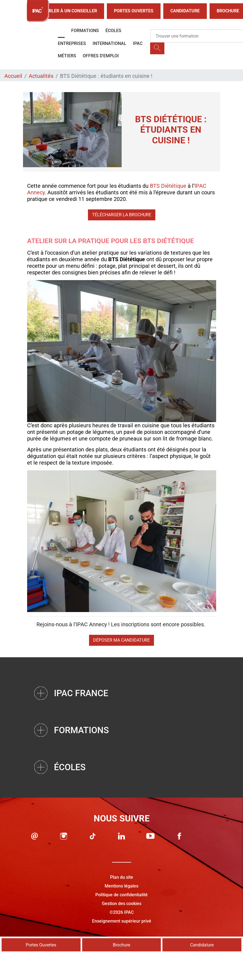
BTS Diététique (168, 186)
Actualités (41, 76)
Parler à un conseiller (65, 11)
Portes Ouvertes (133, 10)
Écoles (113, 30)
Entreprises (72, 43)
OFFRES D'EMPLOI (101, 55)
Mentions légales (121, 886)
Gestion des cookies (121, 903)
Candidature (185, 10)
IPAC (137, 43)
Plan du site (121, 877)
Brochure (121, 945)
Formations (85, 30)
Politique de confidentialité (121, 894)
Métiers (67, 55)
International (109, 43)
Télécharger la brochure (121, 214)
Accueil (13, 76)
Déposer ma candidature (121, 640)
